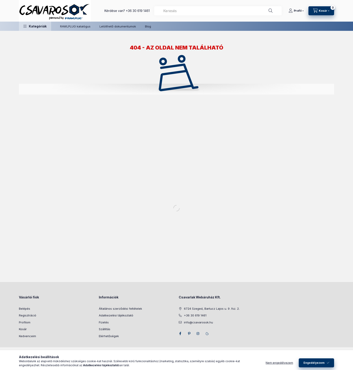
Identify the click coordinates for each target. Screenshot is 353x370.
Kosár (23, 329)
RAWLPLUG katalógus (75, 26)
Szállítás (104, 329)
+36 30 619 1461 (138, 11)
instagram (198, 333)
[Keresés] (270, 11)
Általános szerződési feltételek (120, 308)
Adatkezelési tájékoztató (116, 315)
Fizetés (104, 322)
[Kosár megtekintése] (321, 10)
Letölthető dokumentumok (118, 26)
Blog (148, 26)
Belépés (24, 308)
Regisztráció (27, 315)
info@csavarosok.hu (198, 322)
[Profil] (296, 10)
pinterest (189, 333)
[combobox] (218, 10)
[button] (35, 26)
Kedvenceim (27, 336)
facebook (180, 333)
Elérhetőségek (109, 336)
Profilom (24, 322)
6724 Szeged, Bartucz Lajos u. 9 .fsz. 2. (212, 308)
